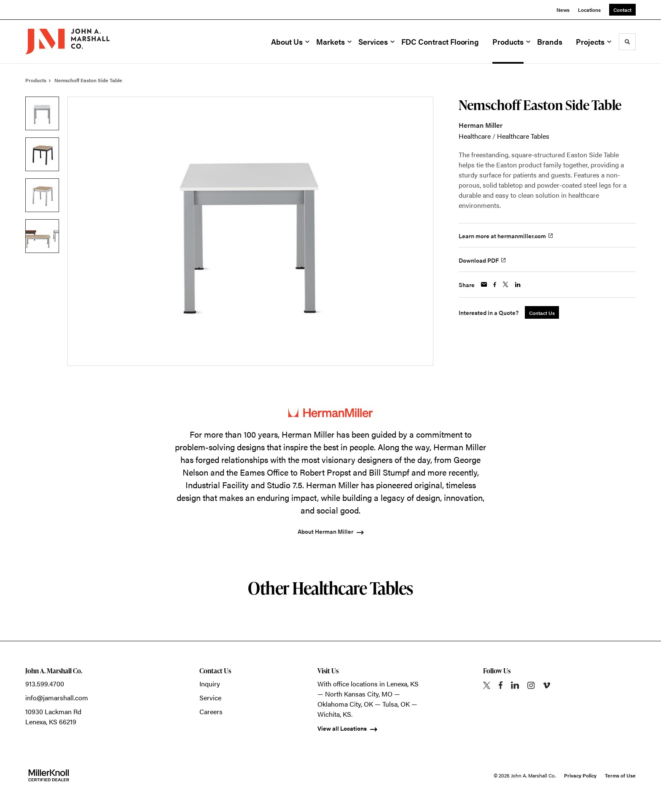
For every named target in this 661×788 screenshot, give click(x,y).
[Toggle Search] (627, 41)
